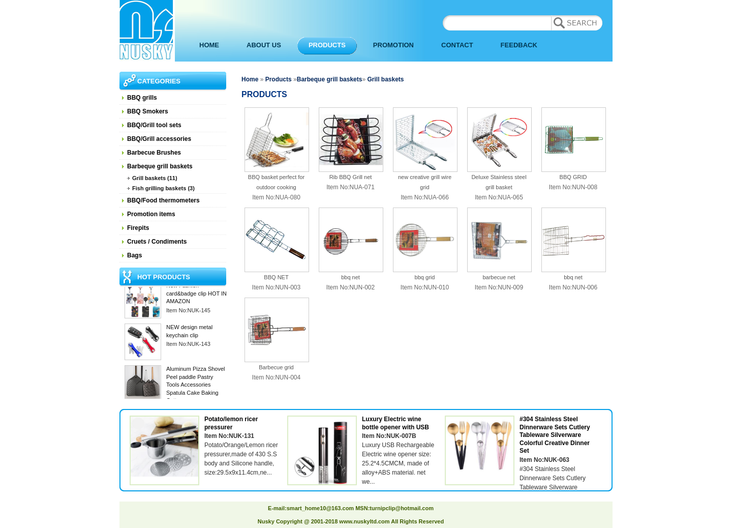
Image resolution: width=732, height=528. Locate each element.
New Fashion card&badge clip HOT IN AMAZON (196, 294)
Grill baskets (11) (154, 178)
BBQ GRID (573, 177)
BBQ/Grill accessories (159, 138)
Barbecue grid (276, 367)
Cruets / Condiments (157, 241)
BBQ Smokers (147, 111)
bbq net (350, 277)
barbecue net (498, 277)
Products (278, 79)
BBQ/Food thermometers (163, 200)
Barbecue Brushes (154, 152)
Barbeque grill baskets (160, 166)
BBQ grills (142, 97)
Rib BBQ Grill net (350, 177)
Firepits (138, 227)
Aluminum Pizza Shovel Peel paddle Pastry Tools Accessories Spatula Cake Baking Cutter (195, 385)
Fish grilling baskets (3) (163, 188)
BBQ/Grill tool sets (154, 125)
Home (249, 79)
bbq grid (425, 277)
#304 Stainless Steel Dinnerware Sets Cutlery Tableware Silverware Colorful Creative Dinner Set (555, 435)
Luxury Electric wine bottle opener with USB (395, 423)
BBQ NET (276, 277)
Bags (134, 255)
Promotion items (151, 214)
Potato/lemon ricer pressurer (231, 423)
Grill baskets (384, 79)
